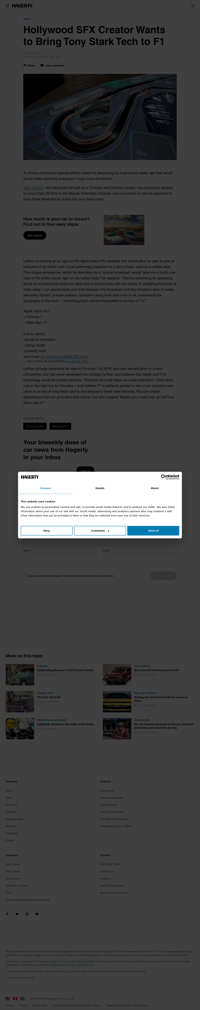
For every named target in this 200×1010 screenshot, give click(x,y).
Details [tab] (100, 488)
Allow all (152, 530)
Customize (100, 530)
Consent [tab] (46, 488)
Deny (48, 530)
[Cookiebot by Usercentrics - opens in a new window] (161, 477)
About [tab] (153, 488)
